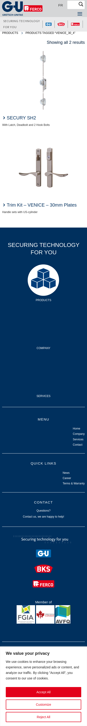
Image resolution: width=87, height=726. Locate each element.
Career (67, 478)
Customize (43, 704)
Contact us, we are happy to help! (43, 516)
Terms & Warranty (74, 483)
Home (76, 428)
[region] (43, 686)
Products (10, 33)
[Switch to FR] (60, 5)
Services (43, 367)
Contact (77, 444)
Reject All (43, 717)
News (66, 472)
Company (43, 319)
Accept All (43, 692)
